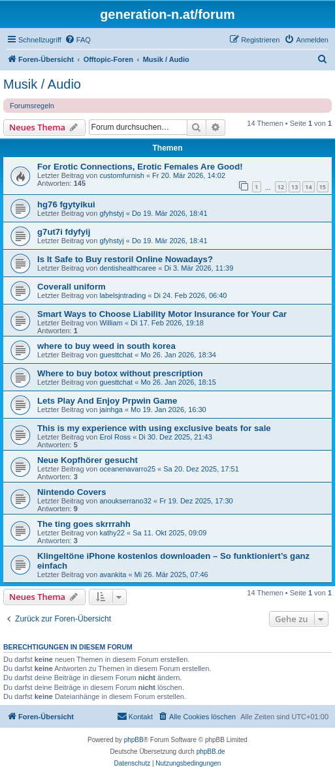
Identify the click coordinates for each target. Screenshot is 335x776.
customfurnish (121, 175)
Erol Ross (115, 437)
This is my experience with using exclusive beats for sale (154, 428)
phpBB (134, 739)
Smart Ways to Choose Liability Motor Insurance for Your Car (162, 314)
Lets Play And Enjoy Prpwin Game (107, 401)
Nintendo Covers (71, 492)
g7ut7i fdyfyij (63, 232)
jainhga (110, 409)
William (110, 323)
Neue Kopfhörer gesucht (87, 460)
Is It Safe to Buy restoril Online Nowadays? (125, 259)
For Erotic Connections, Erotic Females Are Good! (140, 167)
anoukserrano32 (125, 501)
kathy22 (112, 533)
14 (308, 187)
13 (294, 187)
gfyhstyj (111, 213)
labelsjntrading (122, 295)
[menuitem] (78, 40)
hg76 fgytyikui (66, 204)
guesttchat (116, 355)
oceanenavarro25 (127, 469)
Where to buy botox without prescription (120, 373)
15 (322, 187)
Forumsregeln (32, 106)
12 (281, 187)
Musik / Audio (42, 84)
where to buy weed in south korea (106, 346)
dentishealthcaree (127, 268)
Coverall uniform (71, 286)
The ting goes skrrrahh (84, 524)
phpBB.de (211, 751)
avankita (112, 574)
